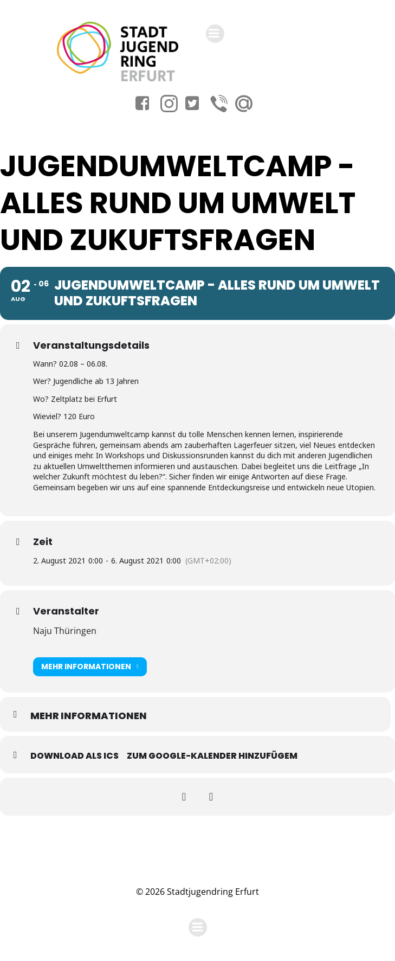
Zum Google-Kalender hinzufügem (212, 755)
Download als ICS (74, 755)
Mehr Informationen (90, 667)
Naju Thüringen (64, 631)
